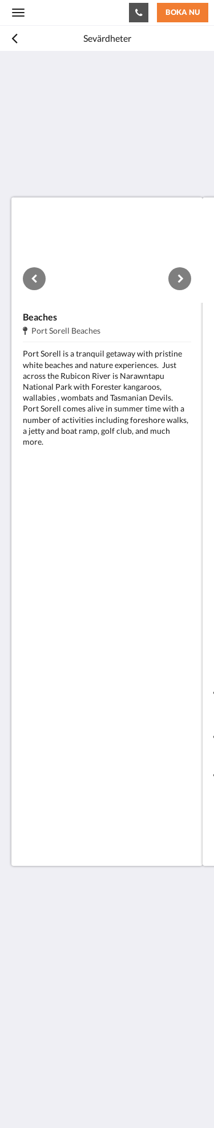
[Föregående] (34, 278)
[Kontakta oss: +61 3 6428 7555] (138, 12)
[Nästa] (179, 278)
